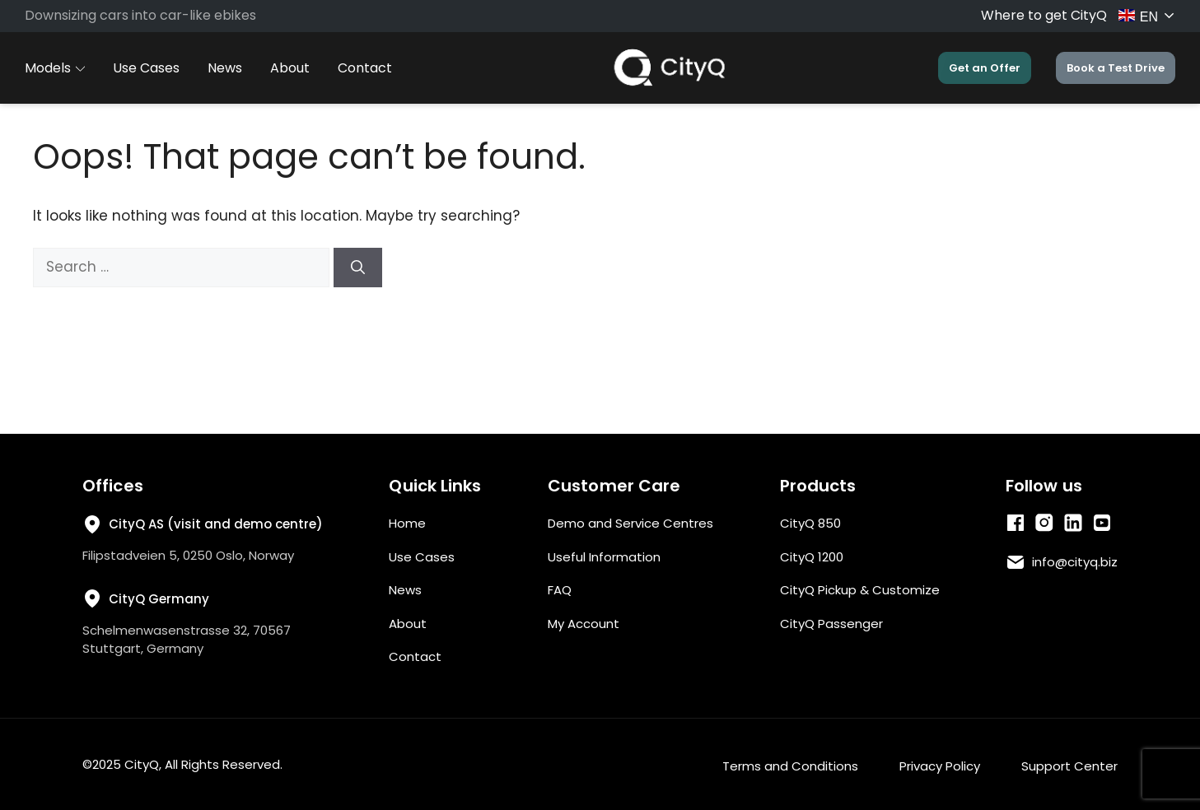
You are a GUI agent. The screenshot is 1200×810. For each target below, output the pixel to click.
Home (407, 523)
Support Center (1069, 766)
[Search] (358, 267)
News (225, 68)
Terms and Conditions (790, 766)
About (290, 68)
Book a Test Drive (1116, 68)
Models (55, 68)
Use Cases (146, 68)
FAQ (560, 589)
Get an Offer (984, 68)
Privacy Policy (939, 766)
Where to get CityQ (1044, 15)
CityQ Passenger (831, 623)
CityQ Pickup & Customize (860, 589)
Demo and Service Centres (630, 523)
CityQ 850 (810, 523)
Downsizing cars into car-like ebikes (140, 15)
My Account (583, 623)
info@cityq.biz (1075, 561)
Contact (365, 68)
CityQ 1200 (811, 557)
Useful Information (604, 557)
